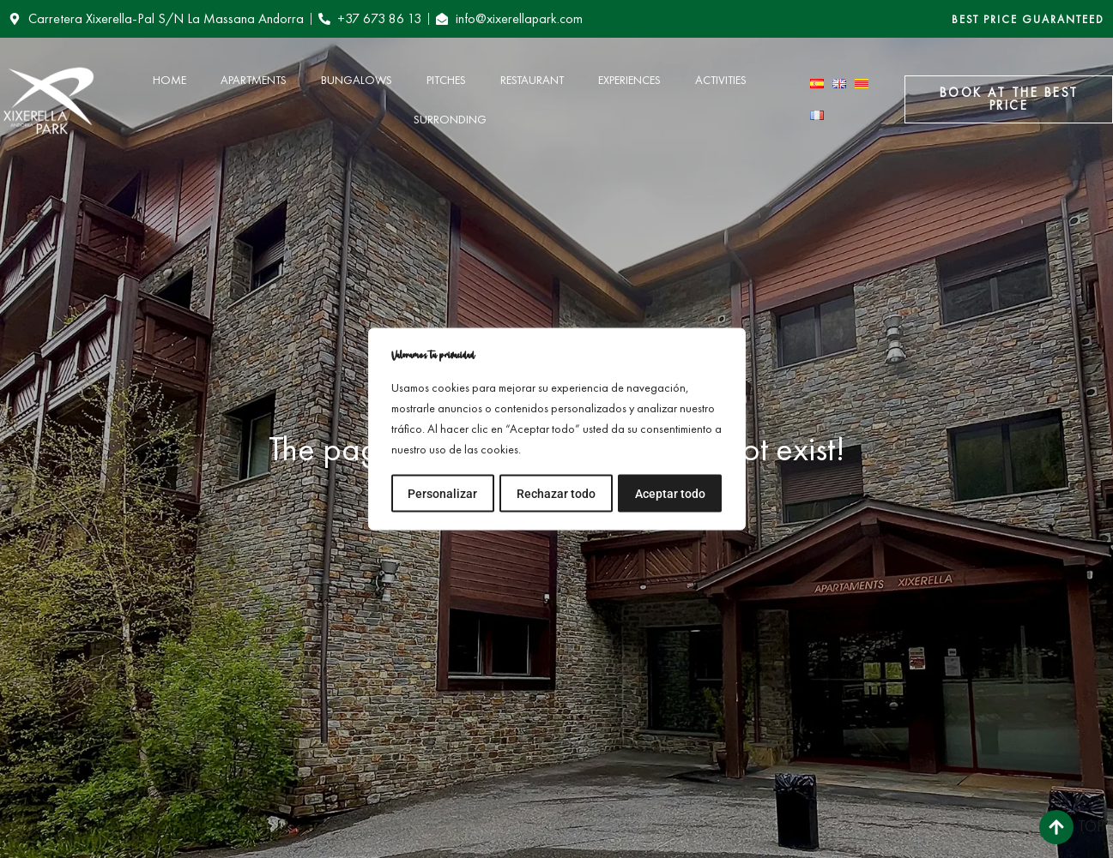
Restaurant (532, 79)
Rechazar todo (556, 493)
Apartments (254, 79)
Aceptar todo (670, 493)
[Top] (1056, 827)
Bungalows (356, 79)
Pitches (446, 79)
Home (169, 79)
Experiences (629, 79)
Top (1091, 826)
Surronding (450, 119)
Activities (721, 79)
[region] (557, 429)
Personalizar (442, 493)
